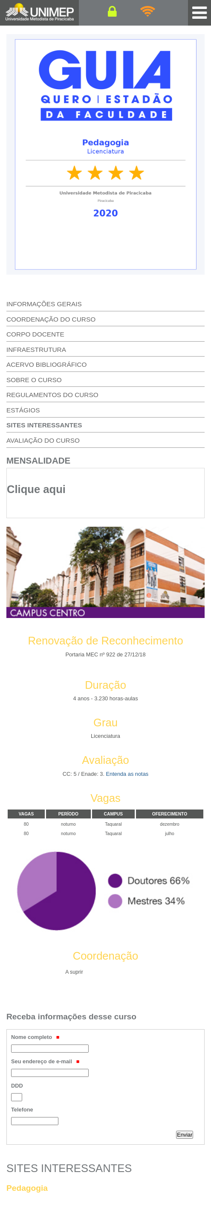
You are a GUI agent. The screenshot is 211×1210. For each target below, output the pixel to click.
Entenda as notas (127, 774)
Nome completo (35, 1037)
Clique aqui (36, 489)
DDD (17, 1085)
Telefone (22, 1109)
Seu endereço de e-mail (45, 1061)
